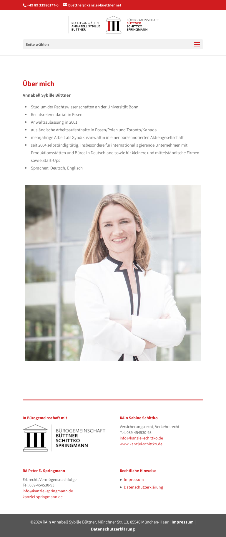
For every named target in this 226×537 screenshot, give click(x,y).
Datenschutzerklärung (143, 487)
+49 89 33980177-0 (43, 5)
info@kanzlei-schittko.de (141, 438)
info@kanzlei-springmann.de (48, 491)
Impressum (134, 479)
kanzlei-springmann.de (43, 496)
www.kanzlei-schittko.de (141, 444)
